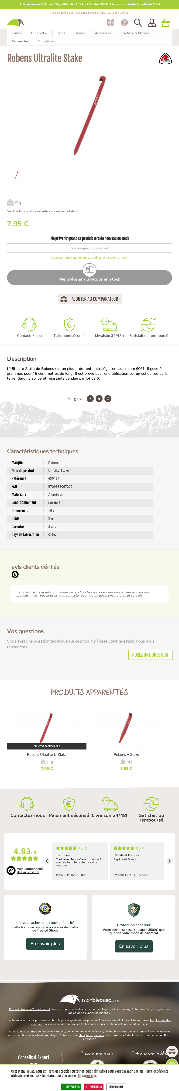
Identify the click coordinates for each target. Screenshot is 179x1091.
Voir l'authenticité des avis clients (30, 870)
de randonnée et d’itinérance (85, 1031)
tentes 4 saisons (149, 1031)
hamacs (99, 1035)
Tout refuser (94, 1086)
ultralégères (112, 1031)
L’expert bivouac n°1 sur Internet (29, 1009)
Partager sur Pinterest (107, 398)
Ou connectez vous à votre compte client (89, 257)
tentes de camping (53, 1031)
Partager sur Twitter (99, 398)
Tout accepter (70, 1086)
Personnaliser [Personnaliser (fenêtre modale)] (116, 1086)
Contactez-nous (30, 336)
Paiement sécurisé (70, 336)
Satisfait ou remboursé (148, 336)
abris (82, 1035)
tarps (89, 1035)
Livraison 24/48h (109, 336)
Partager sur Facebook (90, 398)
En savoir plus (45, 944)
